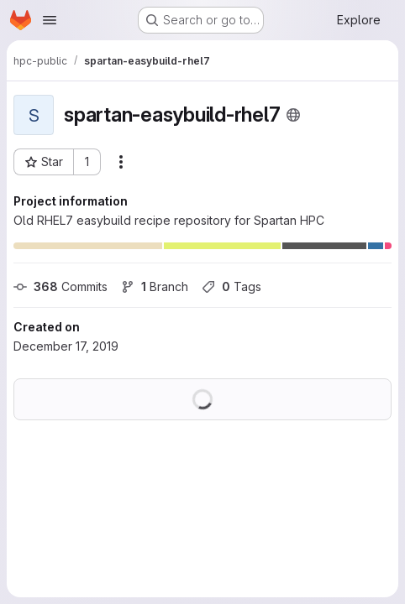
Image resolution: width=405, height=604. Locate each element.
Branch (154, 286)
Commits (60, 286)
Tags (231, 286)
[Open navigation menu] (49, 20)
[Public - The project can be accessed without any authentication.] (293, 115)
